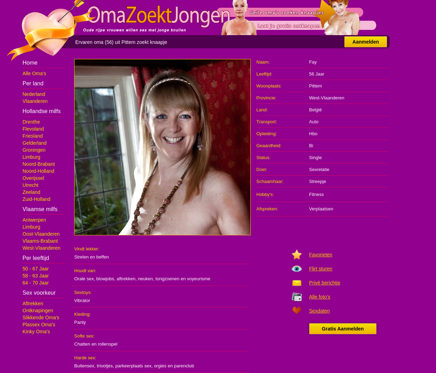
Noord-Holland (38, 171)
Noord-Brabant (39, 164)
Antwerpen (34, 220)
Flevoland (33, 129)
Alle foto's (319, 297)
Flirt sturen (320, 268)
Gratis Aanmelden (343, 329)
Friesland (33, 136)
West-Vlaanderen (41, 248)
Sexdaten (319, 311)
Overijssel (33, 178)
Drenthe (31, 122)
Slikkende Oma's (41, 317)
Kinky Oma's (36, 331)
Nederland (34, 94)
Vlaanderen (35, 101)
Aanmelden (365, 42)
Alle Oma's (34, 73)
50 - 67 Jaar (36, 268)
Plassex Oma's (39, 324)
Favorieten (320, 254)
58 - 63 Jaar (36, 276)
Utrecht (30, 185)
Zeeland (31, 192)
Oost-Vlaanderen (41, 234)
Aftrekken (33, 303)
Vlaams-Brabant (40, 241)
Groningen (34, 150)
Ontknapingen (38, 310)
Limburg (31, 157)
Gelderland (35, 143)
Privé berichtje (324, 283)
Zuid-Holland (36, 199)
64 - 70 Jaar (36, 283)
